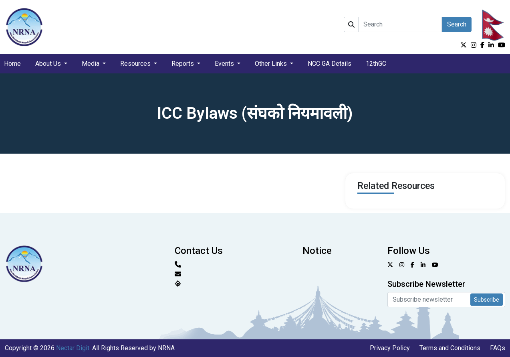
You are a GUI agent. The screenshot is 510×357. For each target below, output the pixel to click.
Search (456, 24)
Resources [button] (136, 63)
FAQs (497, 348)
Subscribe (486, 299)
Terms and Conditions (449, 348)
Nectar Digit (72, 348)
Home (12, 63)
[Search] (400, 24)
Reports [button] (183, 63)
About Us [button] (48, 63)
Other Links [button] (271, 63)
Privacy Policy (390, 348)
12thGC (376, 63)
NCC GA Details (329, 63)
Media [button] (91, 63)
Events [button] (225, 63)
